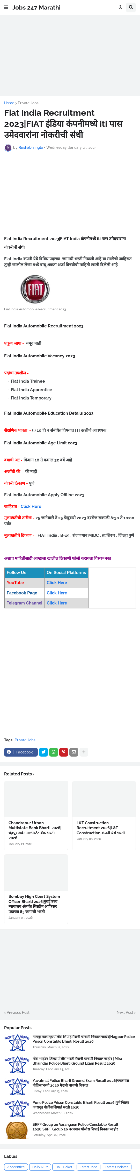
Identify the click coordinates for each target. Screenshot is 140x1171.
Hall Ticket (63, 1167)
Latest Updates (116, 1167)
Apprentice (16, 1167)
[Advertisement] (70, 55)
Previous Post (18, 1012)
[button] (6, 7)
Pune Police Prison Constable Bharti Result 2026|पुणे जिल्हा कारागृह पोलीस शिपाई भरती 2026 (81, 1105)
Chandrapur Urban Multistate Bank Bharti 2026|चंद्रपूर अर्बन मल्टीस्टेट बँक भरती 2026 (35, 830)
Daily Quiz (40, 1167)
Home (9, 103)
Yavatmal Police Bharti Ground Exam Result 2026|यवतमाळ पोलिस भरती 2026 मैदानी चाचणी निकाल (81, 1083)
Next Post (125, 1012)
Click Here (31, 506)
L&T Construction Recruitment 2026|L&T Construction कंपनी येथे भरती (101, 828)
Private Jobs (28, 103)
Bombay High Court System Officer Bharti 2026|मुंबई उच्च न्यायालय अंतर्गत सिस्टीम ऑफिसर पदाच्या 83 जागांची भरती (34, 904)
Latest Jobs (88, 1167)
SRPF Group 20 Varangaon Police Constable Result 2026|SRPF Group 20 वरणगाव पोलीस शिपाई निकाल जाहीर (75, 1126)
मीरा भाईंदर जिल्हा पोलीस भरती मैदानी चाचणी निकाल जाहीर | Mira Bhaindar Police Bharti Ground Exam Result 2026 (77, 1061)
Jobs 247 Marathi (36, 7)
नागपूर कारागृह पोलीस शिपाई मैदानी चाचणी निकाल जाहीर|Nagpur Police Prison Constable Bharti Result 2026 (84, 1039)
